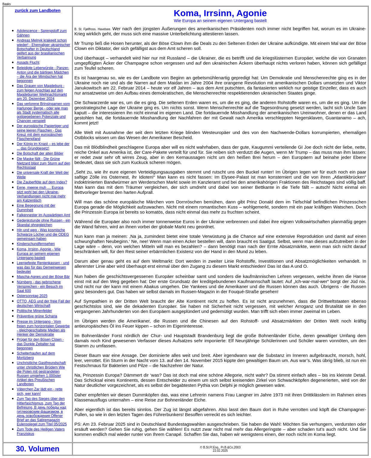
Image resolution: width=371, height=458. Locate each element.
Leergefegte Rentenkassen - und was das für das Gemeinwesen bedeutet (43, 267)
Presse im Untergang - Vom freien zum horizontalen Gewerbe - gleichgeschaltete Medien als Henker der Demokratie (43, 328)
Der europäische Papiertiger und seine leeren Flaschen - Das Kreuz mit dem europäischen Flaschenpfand (43, 132)
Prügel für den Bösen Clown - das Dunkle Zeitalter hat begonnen (40, 343)
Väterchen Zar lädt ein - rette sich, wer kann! (40, 391)
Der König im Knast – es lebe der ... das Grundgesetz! (43, 146)
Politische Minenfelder (34, 311)
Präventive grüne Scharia (37, 316)
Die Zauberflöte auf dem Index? (42, 182)
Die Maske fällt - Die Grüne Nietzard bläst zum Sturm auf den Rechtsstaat (43, 163)
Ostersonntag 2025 (32, 296)
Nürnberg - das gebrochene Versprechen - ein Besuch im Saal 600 (40, 286)
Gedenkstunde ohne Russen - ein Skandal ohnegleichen (43, 222)
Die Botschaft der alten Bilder (40, 153)
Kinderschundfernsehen (36, 244)
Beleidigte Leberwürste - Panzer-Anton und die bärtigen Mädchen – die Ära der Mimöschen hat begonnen (43, 74)
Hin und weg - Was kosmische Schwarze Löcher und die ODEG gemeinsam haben (43, 234)
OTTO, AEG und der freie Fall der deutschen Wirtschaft (43, 303)
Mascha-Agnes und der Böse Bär (43, 277)
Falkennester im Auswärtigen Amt (43, 215)
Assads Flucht (28, 62)
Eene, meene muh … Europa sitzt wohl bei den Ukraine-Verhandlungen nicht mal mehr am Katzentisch (41, 194)
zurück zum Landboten (37, 10)
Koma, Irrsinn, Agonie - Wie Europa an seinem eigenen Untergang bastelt (39, 253)
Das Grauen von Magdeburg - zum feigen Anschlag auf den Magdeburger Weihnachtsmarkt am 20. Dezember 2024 (42, 92)
